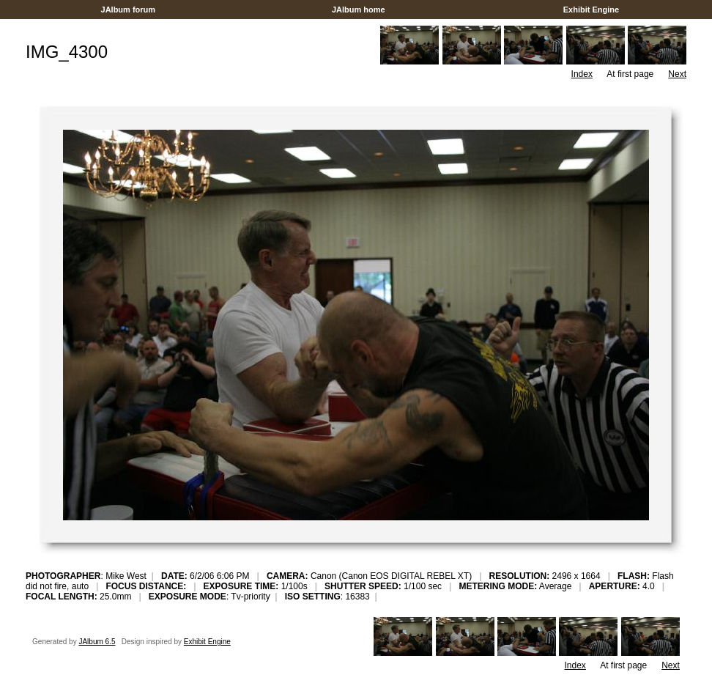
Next (677, 74)
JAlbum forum (128, 9)
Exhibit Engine (591, 9)
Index (582, 74)
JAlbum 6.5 (96, 642)
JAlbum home (358, 9)
